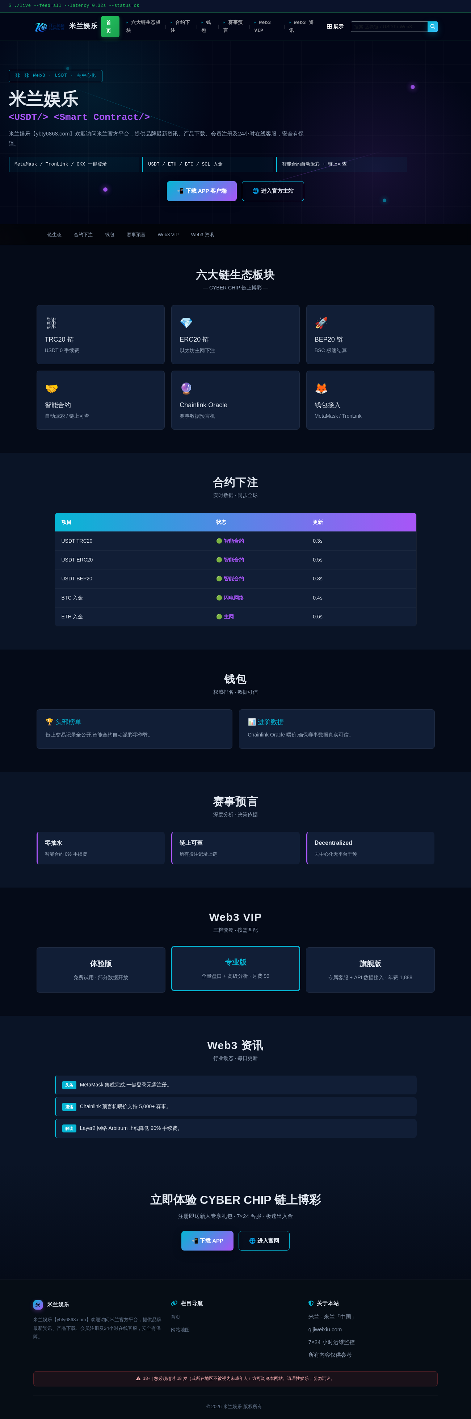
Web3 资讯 (298, 26)
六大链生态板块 (140, 26)
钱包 (205, 26)
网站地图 (180, 1329)
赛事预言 (233, 26)
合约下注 (179, 26)
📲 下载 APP (207, 1241)
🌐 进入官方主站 (272, 191)
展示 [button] (335, 26)
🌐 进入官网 (264, 1241)
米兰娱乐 (232, 1406)
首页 (107, 27)
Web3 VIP (263, 26)
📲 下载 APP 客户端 (202, 191)
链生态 (54, 234)
